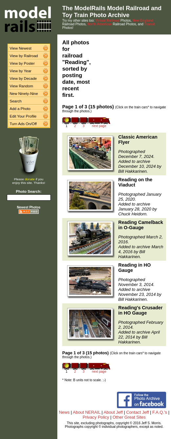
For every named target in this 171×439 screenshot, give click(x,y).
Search (16, 101)
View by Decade (23, 78)
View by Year (20, 71)
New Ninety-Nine (24, 94)
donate (30, 179)
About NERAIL (86, 412)
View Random (21, 86)
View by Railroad (24, 56)
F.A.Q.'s (159, 412)
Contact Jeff (137, 412)
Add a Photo (20, 109)
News (64, 412)
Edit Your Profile (23, 116)
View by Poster (22, 63)
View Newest (20, 48)
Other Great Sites (129, 417)
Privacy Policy (96, 417)
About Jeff (113, 412)
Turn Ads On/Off (23, 124)
